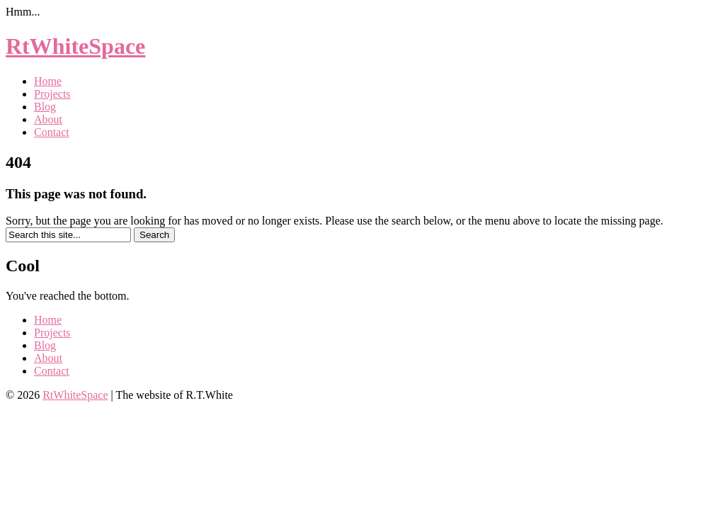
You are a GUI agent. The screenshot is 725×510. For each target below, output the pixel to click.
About (48, 119)
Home (48, 81)
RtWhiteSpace (75, 46)
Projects (52, 94)
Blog (45, 107)
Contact (51, 132)
